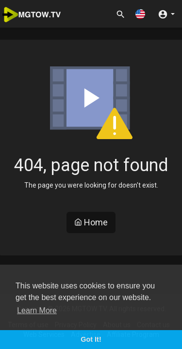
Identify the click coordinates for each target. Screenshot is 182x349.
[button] (140, 14)
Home (91, 222)
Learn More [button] (37, 310)
